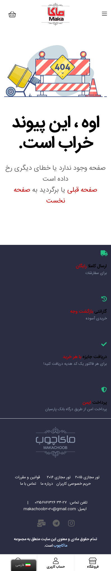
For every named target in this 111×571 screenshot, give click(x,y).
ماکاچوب (60, 545)
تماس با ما (28, 484)
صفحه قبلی (82, 190)
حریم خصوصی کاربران (73, 484)
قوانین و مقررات (27, 477)
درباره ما (46, 484)
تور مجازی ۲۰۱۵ (87, 477)
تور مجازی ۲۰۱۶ (58, 477)
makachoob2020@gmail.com (50, 509)
